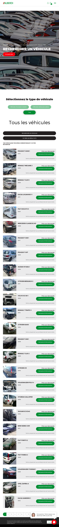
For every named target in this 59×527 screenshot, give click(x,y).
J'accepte (51, 522)
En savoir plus (9, 54)
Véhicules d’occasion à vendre (18, 107)
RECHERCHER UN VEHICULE (29, 133)
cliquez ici (12, 523)
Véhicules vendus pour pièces (41, 107)
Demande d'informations (45, 154)
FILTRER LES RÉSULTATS (29, 138)
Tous (29, 112)
